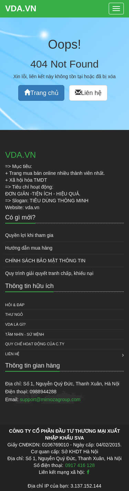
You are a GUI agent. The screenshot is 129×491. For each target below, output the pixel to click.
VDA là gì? (15, 324)
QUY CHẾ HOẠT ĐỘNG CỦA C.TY (34, 344)
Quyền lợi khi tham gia (29, 235)
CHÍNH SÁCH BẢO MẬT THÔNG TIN (45, 260)
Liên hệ (88, 92)
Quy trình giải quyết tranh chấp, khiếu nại (49, 273)
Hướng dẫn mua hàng (28, 248)
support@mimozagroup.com (50, 399)
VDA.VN (20, 8)
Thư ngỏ (14, 314)
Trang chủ (41, 92)
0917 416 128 (80, 465)
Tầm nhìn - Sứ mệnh (24, 334)
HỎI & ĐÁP (14, 305)
